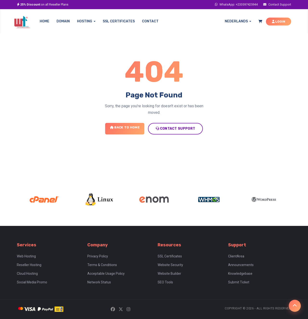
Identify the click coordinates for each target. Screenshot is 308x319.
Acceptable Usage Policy (106, 273)
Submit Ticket (238, 282)
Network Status (99, 282)
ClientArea (236, 256)
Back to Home (125, 127)
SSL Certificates (170, 256)
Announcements (241, 265)
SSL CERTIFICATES (119, 21)
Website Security (170, 265)
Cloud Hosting (27, 273)
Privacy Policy (97, 256)
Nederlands (238, 21)
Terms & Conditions (102, 265)
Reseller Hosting (29, 265)
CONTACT (150, 21)
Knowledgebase (240, 273)
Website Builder (169, 273)
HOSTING (86, 21)
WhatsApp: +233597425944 (236, 4)
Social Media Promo (32, 282)
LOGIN (278, 21)
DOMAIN (63, 21)
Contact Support (277, 4)
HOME (44, 21)
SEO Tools (165, 282)
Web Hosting (26, 256)
